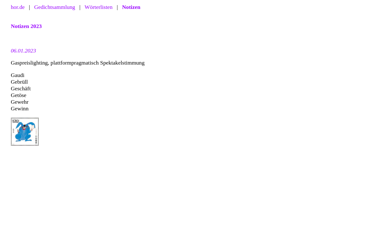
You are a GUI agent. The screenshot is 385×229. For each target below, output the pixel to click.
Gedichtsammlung (54, 7)
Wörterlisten (99, 7)
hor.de (18, 7)
